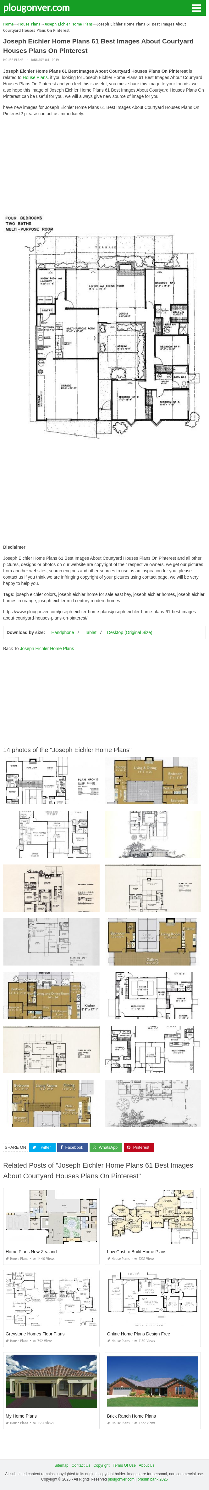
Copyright (101, 1465)
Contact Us (81, 1465)
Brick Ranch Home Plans (131, 1416)
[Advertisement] (104, 166)
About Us (146, 1465)
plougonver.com (36, 7)
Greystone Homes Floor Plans (35, 1333)
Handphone (62, 632)
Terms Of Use (124, 1465)
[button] (196, 7)
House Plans (13, 60)
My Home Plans (21, 1416)
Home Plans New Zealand (31, 1251)
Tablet (90, 632)
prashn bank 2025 (153, 1479)
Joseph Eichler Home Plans (47, 648)
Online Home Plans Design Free (138, 1333)
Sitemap (62, 1465)
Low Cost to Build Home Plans (137, 1251)
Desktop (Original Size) (129, 632)
